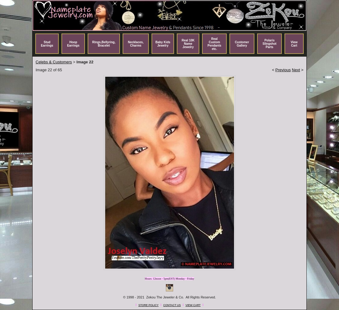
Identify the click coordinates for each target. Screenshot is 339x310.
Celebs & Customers (54, 62)
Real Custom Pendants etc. (214, 44)
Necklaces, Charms (136, 44)
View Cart (294, 44)
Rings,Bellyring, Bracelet (103, 44)
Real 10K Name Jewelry (188, 44)
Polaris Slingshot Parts (270, 44)
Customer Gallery (242, 44)
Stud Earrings (47, 44)
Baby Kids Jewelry (163, 44)
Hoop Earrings (73, 44)
